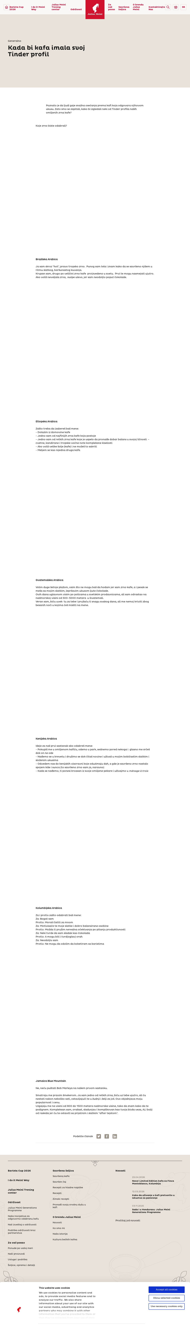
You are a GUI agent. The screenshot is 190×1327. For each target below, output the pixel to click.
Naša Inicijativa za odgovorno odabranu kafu (23, 1217)
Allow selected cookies (166, 1279)
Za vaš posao (111, 7)
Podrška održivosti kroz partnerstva (21, 1231)
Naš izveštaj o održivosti (22, 1224)
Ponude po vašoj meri (20, 1248)
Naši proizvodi (16, 1254)
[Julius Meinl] (7, 7)
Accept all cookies (166, 1270)
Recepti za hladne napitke (68, 1187)
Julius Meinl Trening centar (59, 7)
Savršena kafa (61, 1176)
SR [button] (183, 7)
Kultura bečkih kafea (65, 1239)
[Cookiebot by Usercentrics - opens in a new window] (19, 1321)
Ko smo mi (59, 1228)
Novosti (57, 1222)
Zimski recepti (61, 1199)
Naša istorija (60, 1234)
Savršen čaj (59, 1182)
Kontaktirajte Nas (157, 8)
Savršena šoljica (123, 8)
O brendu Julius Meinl (138, 7)
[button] (168, 7)
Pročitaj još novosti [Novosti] (127, 1220)
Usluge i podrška (17, 1259)
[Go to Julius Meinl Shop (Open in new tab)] (176, 7)
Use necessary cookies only (167, 1287)
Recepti (57, 1193)
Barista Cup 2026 (16, 8)
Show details (47, 1321)
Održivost (76, 9)
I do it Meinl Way (38, 8)
